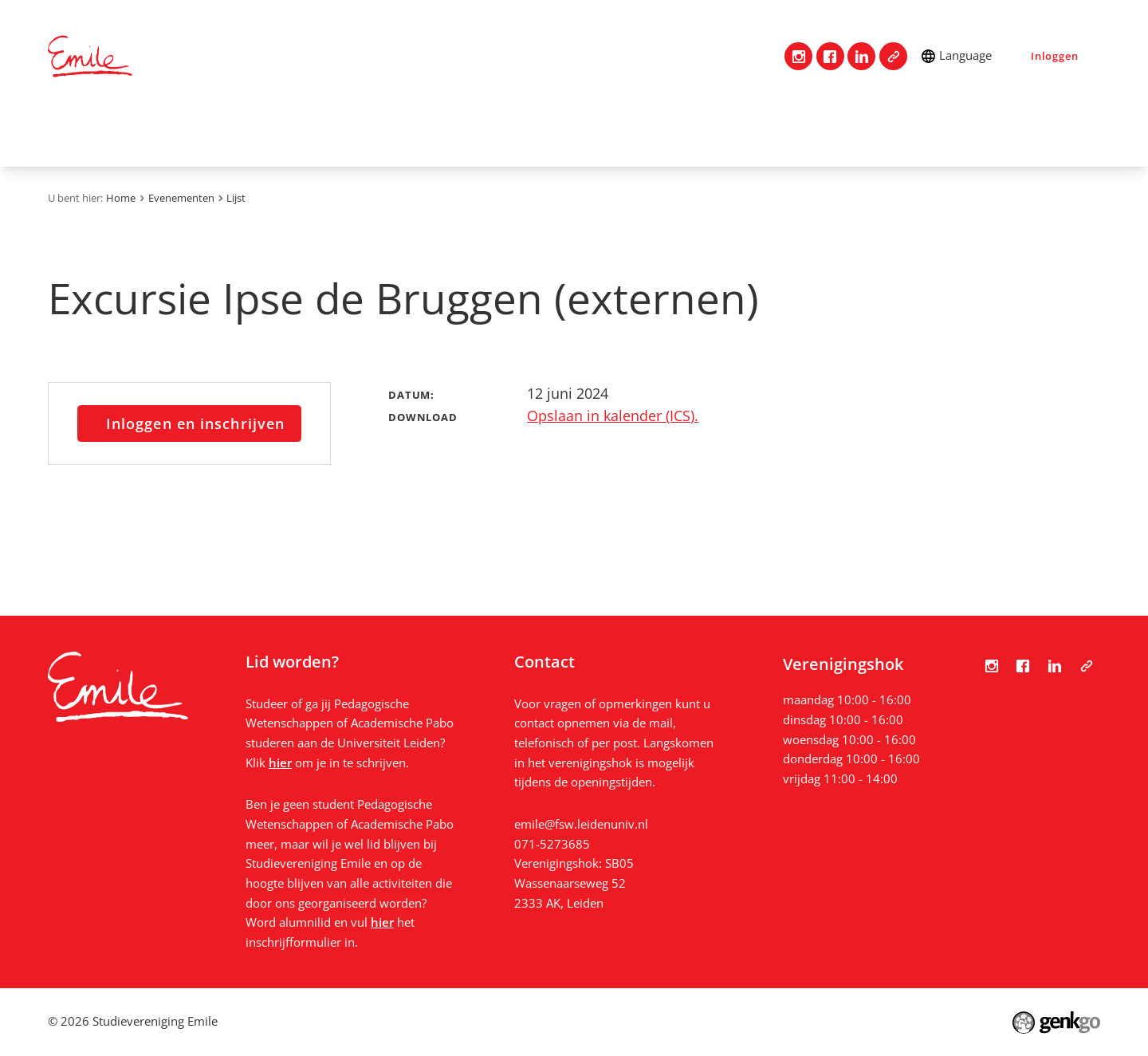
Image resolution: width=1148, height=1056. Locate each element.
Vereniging (222, 132)
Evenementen (632, 132)
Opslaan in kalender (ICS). (612, 415)
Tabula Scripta (893, 56)
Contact (130, 132)
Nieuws (831, 132)
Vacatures (742, 132)
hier (280, 763)
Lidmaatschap (335, 132)
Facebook (830, 56)
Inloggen (1055, 56)
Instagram (798, 56)
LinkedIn (861, 56)
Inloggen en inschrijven (195, 423)
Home (68, 132)
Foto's (907, 132)
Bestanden (993, 132)
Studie (433, 132)
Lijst (236, 198)
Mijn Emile (520, 132)
